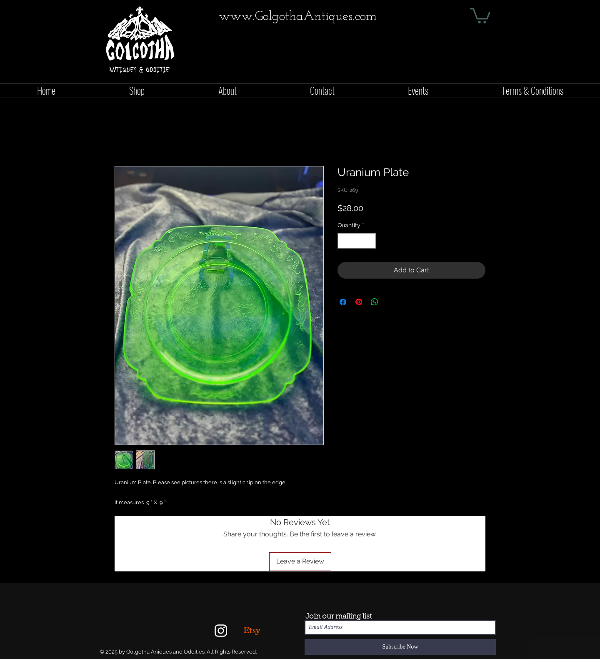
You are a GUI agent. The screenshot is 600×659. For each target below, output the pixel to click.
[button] (480, 14)
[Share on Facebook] (343, 302)
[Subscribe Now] (400, 647)
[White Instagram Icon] (220, 630)
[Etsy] (252, 630)
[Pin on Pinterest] (359, 302)
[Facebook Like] (486, 73)
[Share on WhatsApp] (375, 302)
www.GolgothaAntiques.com (298, 16)
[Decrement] (344, 241)
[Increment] (369, 241)
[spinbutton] (356, 241)
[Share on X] (390, 302)
